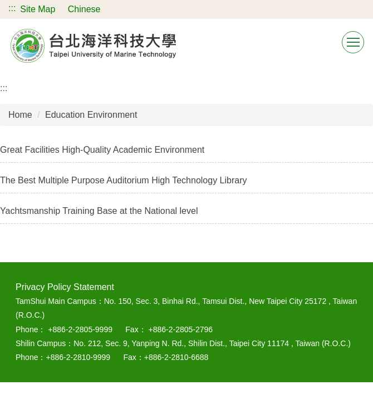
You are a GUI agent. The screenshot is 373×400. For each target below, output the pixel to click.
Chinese (84, 9)
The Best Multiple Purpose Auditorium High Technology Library (123, 180)
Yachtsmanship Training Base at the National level (99, 211)
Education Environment (91, 114)
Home (20, 114)
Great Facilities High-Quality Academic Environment (102, 149)
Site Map (37, 9)
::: (12, 8)
